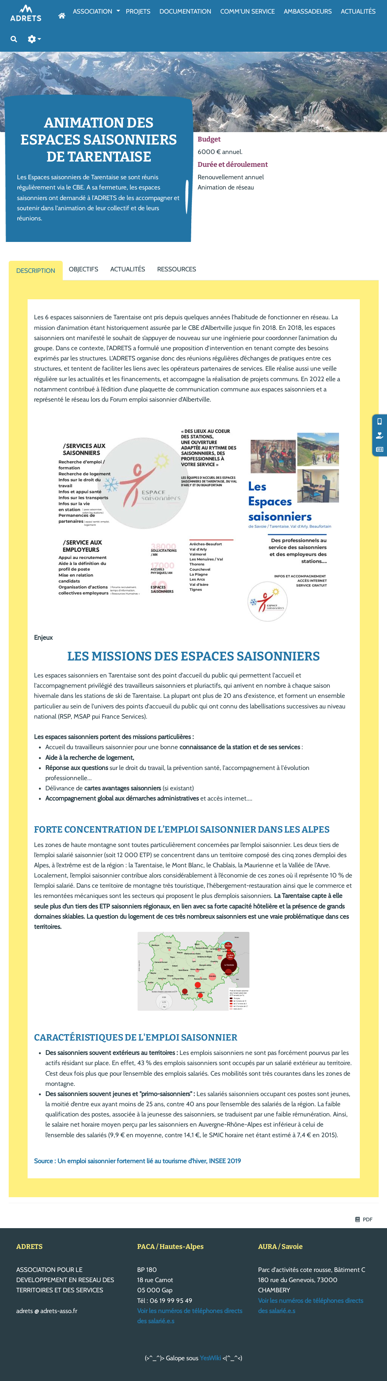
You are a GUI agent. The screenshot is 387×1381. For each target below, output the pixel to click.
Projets (138, 11)
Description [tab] (35, 270)
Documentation (185, 11)
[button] (35, 39)
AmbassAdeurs (308, 11)
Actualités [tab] (127, 269)
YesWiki (210, 1358)
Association (92, 11)
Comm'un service (247, 11)
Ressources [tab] (176, 269)
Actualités (358, 11)
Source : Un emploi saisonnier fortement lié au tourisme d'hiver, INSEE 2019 (137, 1161)
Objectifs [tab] (83, 269)
